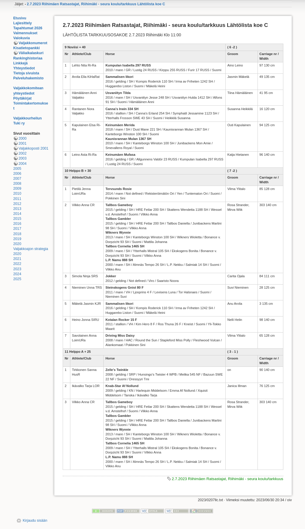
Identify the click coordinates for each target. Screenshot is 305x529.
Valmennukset (25, 33)
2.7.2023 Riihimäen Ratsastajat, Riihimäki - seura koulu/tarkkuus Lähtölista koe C (96, 4)
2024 (17, 274)
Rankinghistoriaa (27, 58)
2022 (17, 264)
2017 (17, 229)
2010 (17, 193)
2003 (22, 158)
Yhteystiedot (24, 68)
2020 (17, 244)
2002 (22, 153)
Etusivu (19, 18)
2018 (17, 234)
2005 (17, 169)
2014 (17, 214)
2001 (22, 143)
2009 (17, 188)
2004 (22, 164)
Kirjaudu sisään (35, 520)
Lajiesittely (22, 23)
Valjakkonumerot (32, 43)
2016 (17, 224)
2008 (17, 184)
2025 (17, 279)
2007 (17, 179)
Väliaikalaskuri (30, 53)
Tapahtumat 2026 (27, 28)
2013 (17, 209)
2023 (17, 269)
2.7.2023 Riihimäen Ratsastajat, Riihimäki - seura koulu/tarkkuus (227, 479)
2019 (17, 239)
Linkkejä (20, 63)
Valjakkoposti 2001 (33, 148)
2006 (17, 174)
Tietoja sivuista (26, 73)
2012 (17, 204)
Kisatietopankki (26, 48)
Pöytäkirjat (22, 98)
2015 (17, 219)
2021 (17, 259)
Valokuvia (21, 38)
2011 (17, 199)
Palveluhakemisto (28, 78)
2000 (22, 138)
